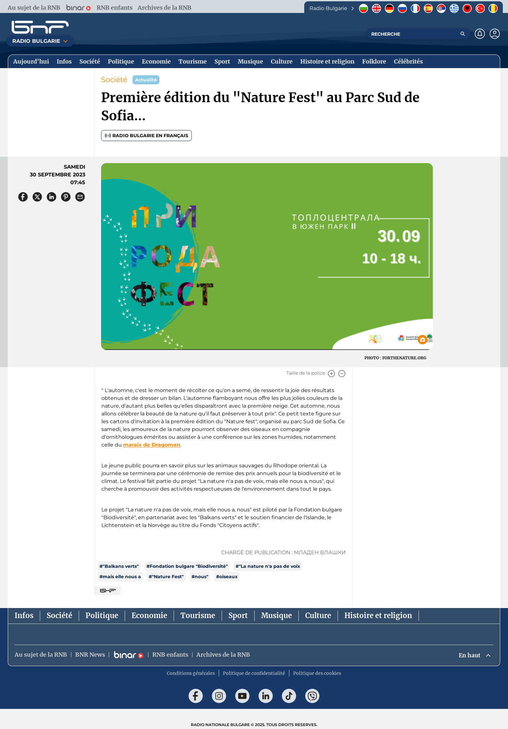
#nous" (199, 577)
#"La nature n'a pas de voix (268, 566)
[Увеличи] (331, 373)
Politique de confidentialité (254, 673)
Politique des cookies (317, 673)
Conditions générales (191, 673)
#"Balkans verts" (119, 566)
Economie (149, 615)
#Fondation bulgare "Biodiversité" (187, 566)
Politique (102, 615)
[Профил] (494, 33)
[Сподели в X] (37, 197)
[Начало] (40, 27)
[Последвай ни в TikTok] (289, 696)
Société (114, 79)
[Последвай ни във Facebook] (195, 696)
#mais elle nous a (120, 577)
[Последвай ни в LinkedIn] (265, 696)
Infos (24, 615)
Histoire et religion (378, 615)
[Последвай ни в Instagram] (219, 696)
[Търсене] (462, 34)
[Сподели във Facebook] (23, 197)
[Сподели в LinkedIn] (51, 197)
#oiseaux (226, 577)
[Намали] (342, 373)
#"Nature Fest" (166, 577)
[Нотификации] (479, 33)
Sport (238, 615)
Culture (318, 615)
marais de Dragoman (151, 445)
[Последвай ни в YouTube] (242, 696)
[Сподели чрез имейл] (80, 197)
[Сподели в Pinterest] (66, 197)
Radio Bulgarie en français (146, 135)
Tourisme (197, 615)
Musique (276, 615)
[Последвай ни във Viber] (312, 696)
